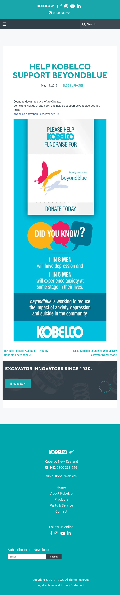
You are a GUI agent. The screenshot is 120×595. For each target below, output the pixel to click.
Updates (77, 85)
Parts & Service (61, 505)
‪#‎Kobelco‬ (19, 114)
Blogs (67, 85)
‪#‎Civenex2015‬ (50, 114)
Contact (61, 511)
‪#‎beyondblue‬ (33, 114)
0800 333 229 (62, 13)
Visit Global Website (61, 476)
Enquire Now (18, 383)
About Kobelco (61, 493)
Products (61, 499)
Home (61, 487)
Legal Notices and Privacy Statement (60, 585)
